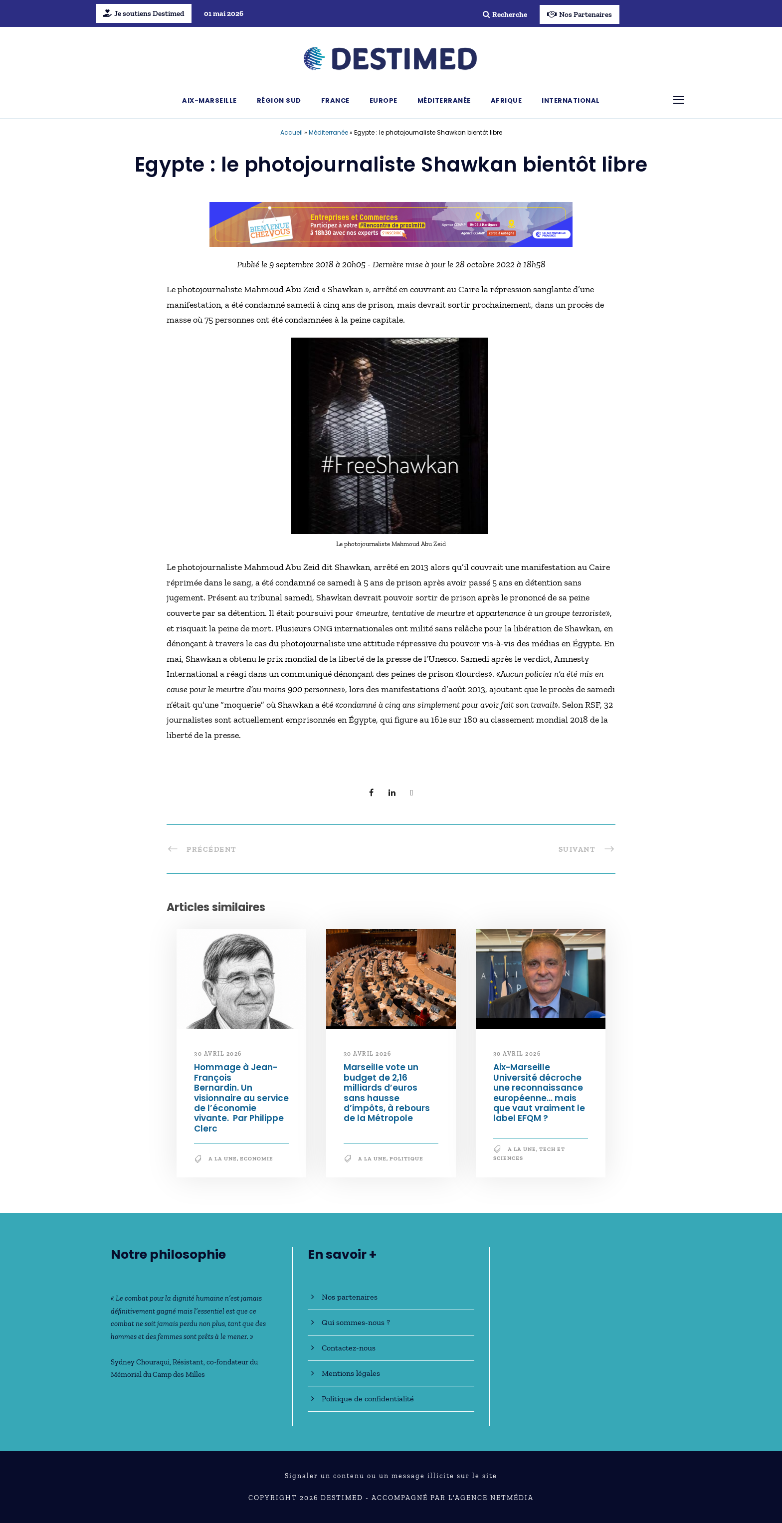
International (571, 100)
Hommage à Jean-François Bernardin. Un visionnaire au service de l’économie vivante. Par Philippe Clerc (241, 1097)
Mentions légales (351, 1373)
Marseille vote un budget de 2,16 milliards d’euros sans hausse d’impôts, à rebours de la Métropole (387, 1092)
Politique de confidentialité (368, 1398)
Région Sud (279, 100)
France (335, 100)
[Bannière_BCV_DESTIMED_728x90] (391, 223)
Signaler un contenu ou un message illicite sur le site (391, 1476)
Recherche (505, 14)
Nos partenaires (350, 1297)
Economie (256, 1158)
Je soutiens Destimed (143, 13)
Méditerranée (444, 100)
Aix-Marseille (209, 100)
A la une (222, 1158)
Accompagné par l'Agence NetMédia (453, 1498)
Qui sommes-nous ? (356, 1322)
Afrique (506, 100)
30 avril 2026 (218, 1053)
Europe (383, 100)
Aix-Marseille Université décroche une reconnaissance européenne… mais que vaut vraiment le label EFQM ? (539, 1092)
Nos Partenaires (579, 14)
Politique (406, 1158)
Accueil (291, 132)
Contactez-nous (349, 1347)
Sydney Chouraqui (140, 1361)
